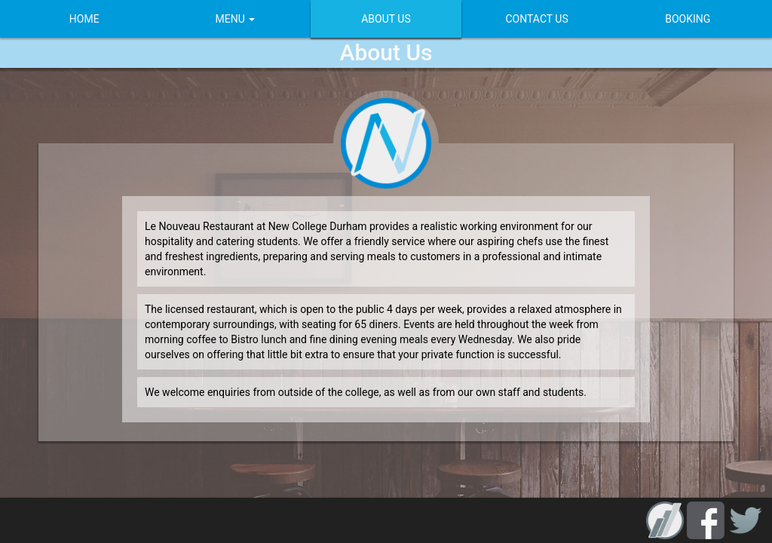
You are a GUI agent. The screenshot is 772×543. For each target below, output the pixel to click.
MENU (232, 19)
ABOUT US (386, 19)
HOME (77, 19)
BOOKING (695, 19)
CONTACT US (540, 19)
